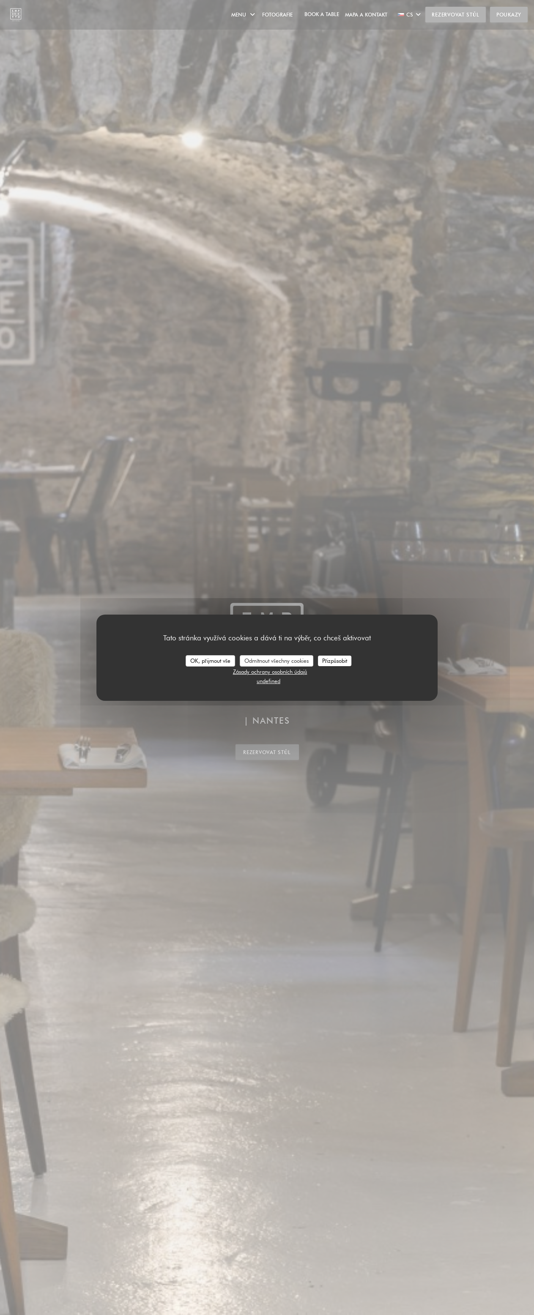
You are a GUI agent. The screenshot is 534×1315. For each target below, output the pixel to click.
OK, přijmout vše (210, 660)
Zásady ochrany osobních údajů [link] (270, 671)
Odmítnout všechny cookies (276, 660)
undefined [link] (268, 681)
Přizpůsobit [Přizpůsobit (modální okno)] (334, 660)
